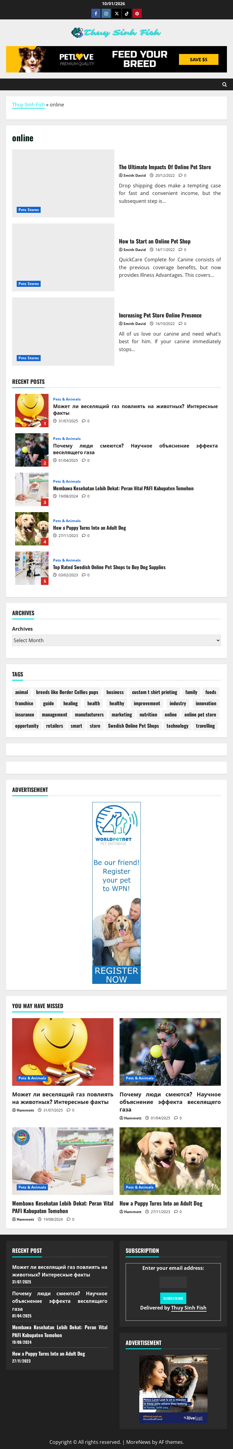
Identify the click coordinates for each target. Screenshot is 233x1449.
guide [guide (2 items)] (48, 703)
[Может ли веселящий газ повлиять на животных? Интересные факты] (62, 1052)
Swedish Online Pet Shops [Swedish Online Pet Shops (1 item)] (133, 725)
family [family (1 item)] (191, 692)
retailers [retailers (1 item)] (54, 725)
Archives (22, 629)
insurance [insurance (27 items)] (24, 714)
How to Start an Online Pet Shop (63, 257)
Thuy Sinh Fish (28, 104)
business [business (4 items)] (115, 692)
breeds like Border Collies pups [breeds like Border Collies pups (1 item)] (67, 692)
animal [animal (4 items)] (21, 692)
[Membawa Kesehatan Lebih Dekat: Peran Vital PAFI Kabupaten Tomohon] (62, 1161)
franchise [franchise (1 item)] (24, 703)
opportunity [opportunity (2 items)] (27, 725)
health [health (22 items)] (93, 703)
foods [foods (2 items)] (210, 692)
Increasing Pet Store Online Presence (63, 331)
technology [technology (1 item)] (177, 725)
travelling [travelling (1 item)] (205, 725)
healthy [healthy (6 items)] (117, 703)
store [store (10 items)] (95, 725)
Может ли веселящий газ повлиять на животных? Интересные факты (32, 410)
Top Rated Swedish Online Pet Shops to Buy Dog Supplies (32, 568)
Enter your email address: (173, 1288)
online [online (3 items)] (171, 714)
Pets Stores (29, 209)
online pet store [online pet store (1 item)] (200, 714)
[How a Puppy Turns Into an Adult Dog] (170, 1161)
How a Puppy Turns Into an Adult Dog (32, 528)
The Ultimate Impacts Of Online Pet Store (63, 183)
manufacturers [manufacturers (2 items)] (89, 714)
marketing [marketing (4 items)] (122, 714)
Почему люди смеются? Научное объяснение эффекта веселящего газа (32, 450)
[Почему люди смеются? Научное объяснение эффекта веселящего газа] (170, 1052)
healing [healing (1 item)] (70, 703)
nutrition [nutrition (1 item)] (148, 714)
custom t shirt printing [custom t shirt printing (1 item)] (154, 692)
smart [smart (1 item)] (76, 725)
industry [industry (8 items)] (178, 703)
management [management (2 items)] (54, 714)
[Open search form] (224, 84)
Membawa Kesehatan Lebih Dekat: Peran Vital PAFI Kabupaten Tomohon (32, 489)
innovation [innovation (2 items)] (206, 703)
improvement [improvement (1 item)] (147, 703)
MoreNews (138, 1442)
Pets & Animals (67, 399)
